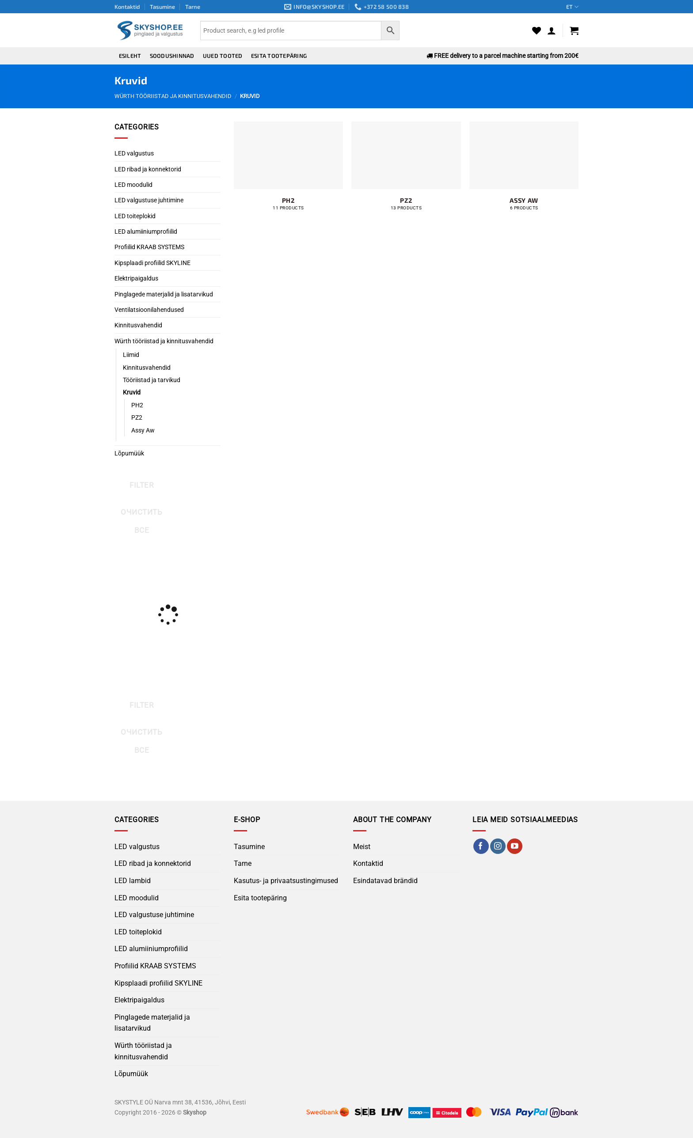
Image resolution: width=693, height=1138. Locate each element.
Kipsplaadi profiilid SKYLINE (152, 262)
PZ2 (136, 417)
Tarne (192, 6)
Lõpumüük (129, 453)
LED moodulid (133, 184)
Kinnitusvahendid (138, 325)
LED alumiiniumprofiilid (145, 231)
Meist (361, 846)
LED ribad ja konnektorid (147, 169)
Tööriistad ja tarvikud (151, 379)
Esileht (130, 55)
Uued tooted (223, 55)
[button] (551, 30)
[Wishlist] (536, 30)
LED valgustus (134, 153)
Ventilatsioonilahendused (149, 309)
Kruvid (132, 392)
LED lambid (132, 880)
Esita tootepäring (279, 55)
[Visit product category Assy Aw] (524, 170)
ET (572, 7)
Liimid (131, 354)
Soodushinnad (172, 55)
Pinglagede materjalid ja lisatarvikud (163, 294)
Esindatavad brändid (385, 880)
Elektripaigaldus (136, 278)
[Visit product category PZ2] (406, 170)
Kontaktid (127, 6)
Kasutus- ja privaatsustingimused (286, 880)
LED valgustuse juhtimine (148, 200)
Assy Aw (143, 430)
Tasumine (162, 6)
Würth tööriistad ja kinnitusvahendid (173, 96)
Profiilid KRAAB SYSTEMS (149, 246)
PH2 (137, 405)
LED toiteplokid (135, 216)
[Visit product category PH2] (288, 170)
